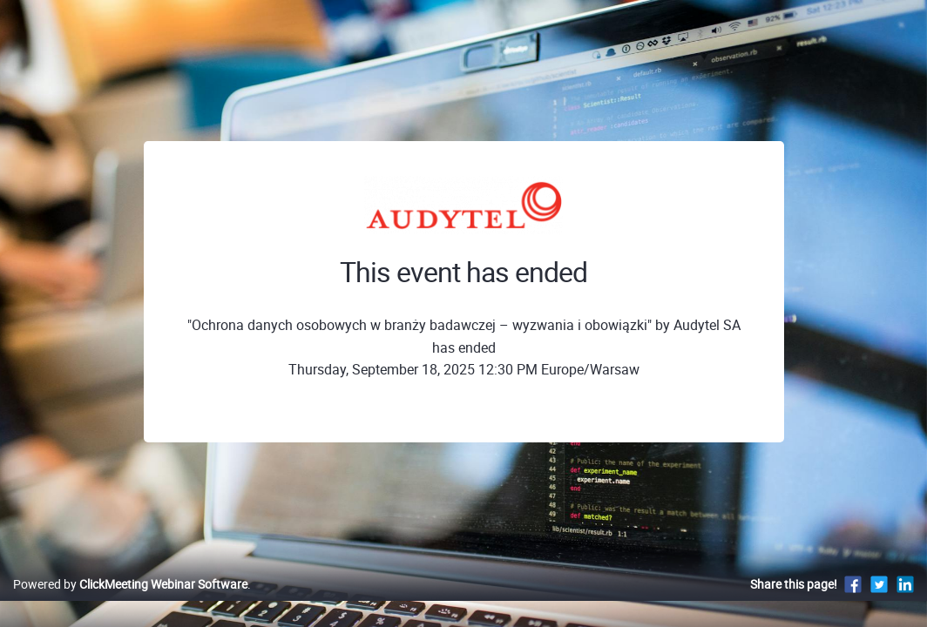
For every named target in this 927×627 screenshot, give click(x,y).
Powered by (130, 602)
